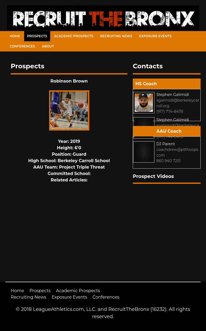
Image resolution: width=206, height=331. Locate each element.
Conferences (22, 46)
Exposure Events (155, 36)
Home (15, 36)
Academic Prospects (73, 36)
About (48, 46)
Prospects (37, 36)
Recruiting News (116, 36)
